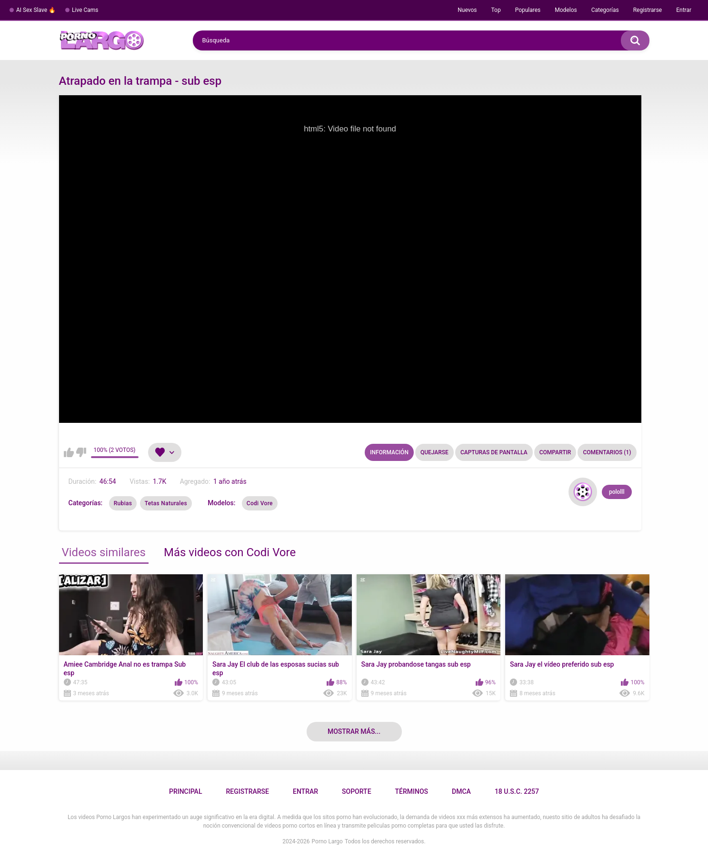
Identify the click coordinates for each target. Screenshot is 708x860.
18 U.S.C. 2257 (517, 791)
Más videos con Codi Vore (230, 552)
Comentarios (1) (607, 452)
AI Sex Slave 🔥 (36, 10)
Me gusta (69, 452)
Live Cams (85, 10)
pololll (617, 492)
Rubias (123, 503)
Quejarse (434, 452)
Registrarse (647, 10)
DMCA (461, 791)
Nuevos (467, 10)
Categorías (605, 10)
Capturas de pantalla (494, 452)
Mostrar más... (354, 731)
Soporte (356, 791)
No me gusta (81, 452)
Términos (412, 791)
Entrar (683, 10)
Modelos (566, 10)
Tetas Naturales (166, 503)
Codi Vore (260, 503)
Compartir (555, 452)
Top (495, 10)
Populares (528, 10)
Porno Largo (327, 841)
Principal (185, 791)
